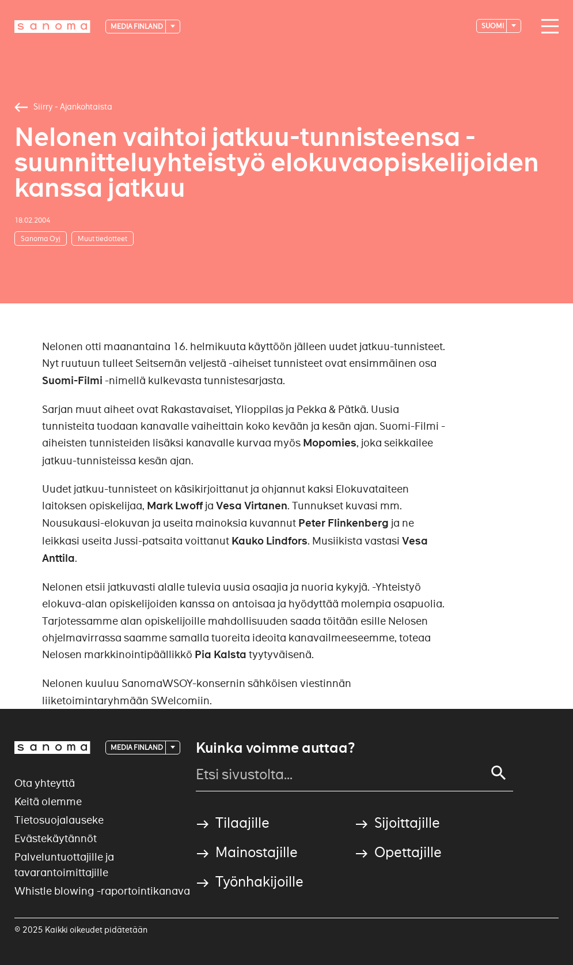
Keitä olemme (48, 801)
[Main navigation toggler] (547, 26)
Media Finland (137, 26)
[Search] (498, 773)
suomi (493, 25)
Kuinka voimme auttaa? (275, 748)
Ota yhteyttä (44, 783)
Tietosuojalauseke (59, 820)
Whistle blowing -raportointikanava (102, 891)
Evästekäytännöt (55, 838)
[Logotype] (52, 26)
